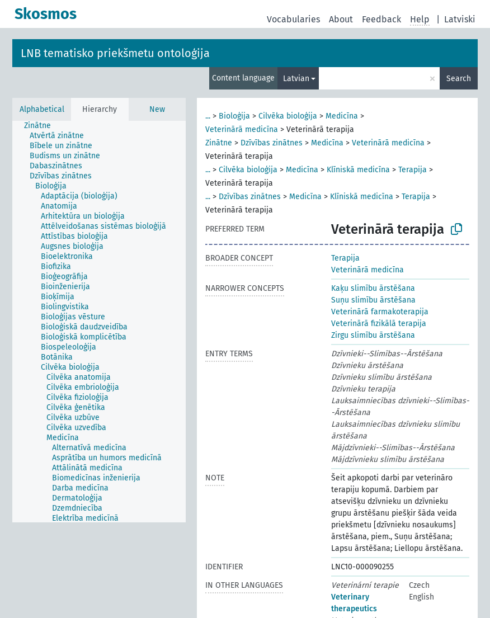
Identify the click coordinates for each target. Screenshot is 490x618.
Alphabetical (42, 109)
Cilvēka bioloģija (287, 116)
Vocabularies (293, 19)
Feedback (381, 19)
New (157, 109)
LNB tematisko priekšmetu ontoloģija (115, 53)
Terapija (412, 169)
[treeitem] (42, 126)
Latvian (296, 78)
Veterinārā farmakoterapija (379, 312)
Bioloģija (234, 116)
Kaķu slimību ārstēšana (373, 288)
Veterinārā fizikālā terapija (378, 323)
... (207, 116)
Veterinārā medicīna (241, 129)
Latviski (459, 19)
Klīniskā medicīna (358, 169)
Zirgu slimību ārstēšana (373, 335)
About (341, 19)
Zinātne (218, 143)
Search (458, 78)
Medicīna (342, 116)
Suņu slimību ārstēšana (373, 300)
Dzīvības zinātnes (272, 143)
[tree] (99, 321)
